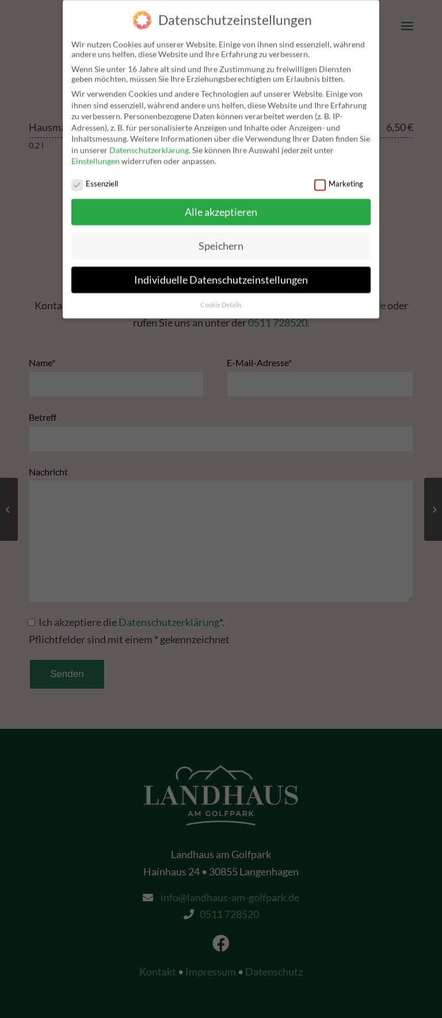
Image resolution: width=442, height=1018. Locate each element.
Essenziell (94, 178)
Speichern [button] (221, 241)
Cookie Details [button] (221, 299)
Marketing (338, 178)
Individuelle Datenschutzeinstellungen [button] (221, 274)
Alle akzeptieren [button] (221, 207)
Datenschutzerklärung (149, 144)
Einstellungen (95, 155)
